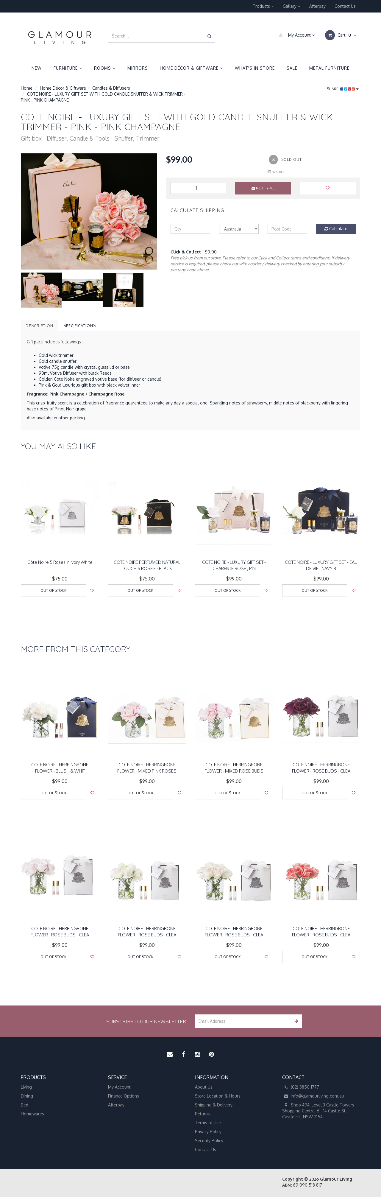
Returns (202, 1113)
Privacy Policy (208, 1131)
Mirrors (137, 68)
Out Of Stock (53, 590)
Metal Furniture (329, 68)
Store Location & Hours (218, 1095)
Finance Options (123, 1095)
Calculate (335, 228)
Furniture (68, 68)
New (37, 68)
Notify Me (263, 188)
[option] (89, 211)
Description (39, 325)
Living (26, 1086)
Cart (340, 35)
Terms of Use (208, 1122)
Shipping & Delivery (213, 1104)
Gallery (291, 6)
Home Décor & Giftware (191, 68)
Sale (292, 68)
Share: (343, 89)
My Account (295, 35)
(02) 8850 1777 (300, 1087)
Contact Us (345, 6)
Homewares (32, 1113)
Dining (27, 1095)
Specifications (79, 325)
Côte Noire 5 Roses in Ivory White (60, 562)
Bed (24, 1104)
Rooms (104, 68)
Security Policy (209, 1140)
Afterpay (317, 6)
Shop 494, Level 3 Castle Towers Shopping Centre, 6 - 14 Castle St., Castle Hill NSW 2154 (318, 1110)
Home (26, 88)
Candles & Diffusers (111, 88)
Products (263, 6)
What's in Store (255, 68)
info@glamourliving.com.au (313, 1096)
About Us (204, 1086)
